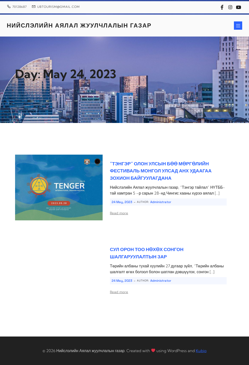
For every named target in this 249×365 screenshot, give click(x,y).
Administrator (160, 202)
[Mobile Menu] (238, 25)
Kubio (201, 350)
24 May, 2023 (122, 202)
